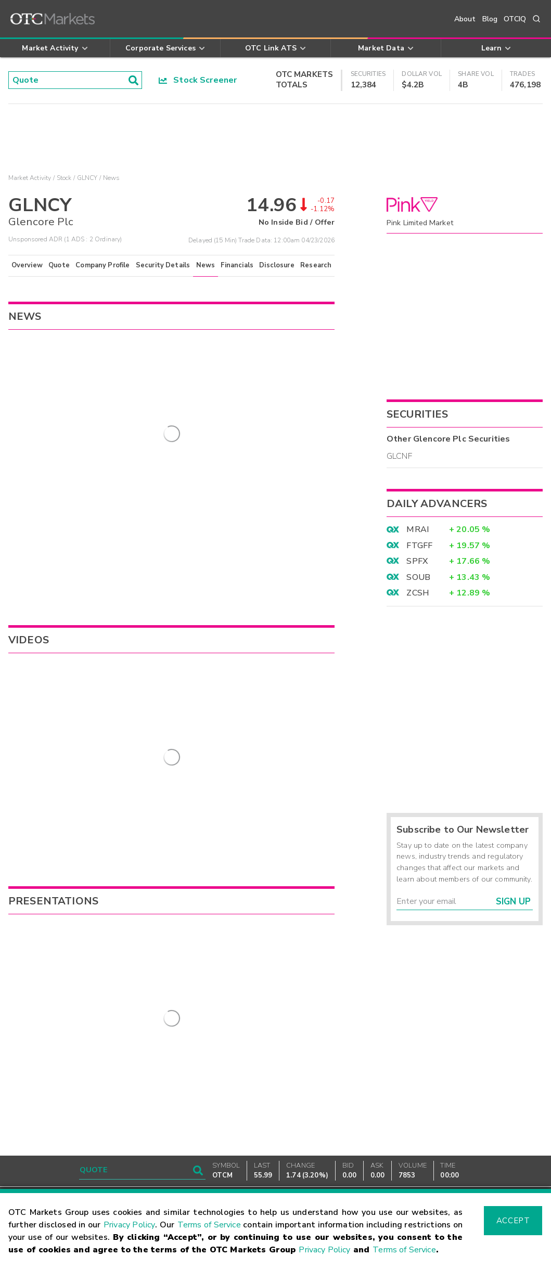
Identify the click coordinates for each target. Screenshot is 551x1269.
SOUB (418, 577)
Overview (27, 265)
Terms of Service (209, 1225)
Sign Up (513, 902)
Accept (513, 1220)
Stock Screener (198, 80)
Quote (59, 265)
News (205, 265)
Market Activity (29, 178)
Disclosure (276, 265)
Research (315, 265)
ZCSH (417, 593)
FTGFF (419, 545)
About (465, 19)
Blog (490, 19)
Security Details (163, 265)
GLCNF (399, 456)
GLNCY (87, 178)
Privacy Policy (129, 1225)
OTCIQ (515, 19)
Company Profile (102, 265)
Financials (237, 265)
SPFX (417, 561)
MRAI (417, 529)
